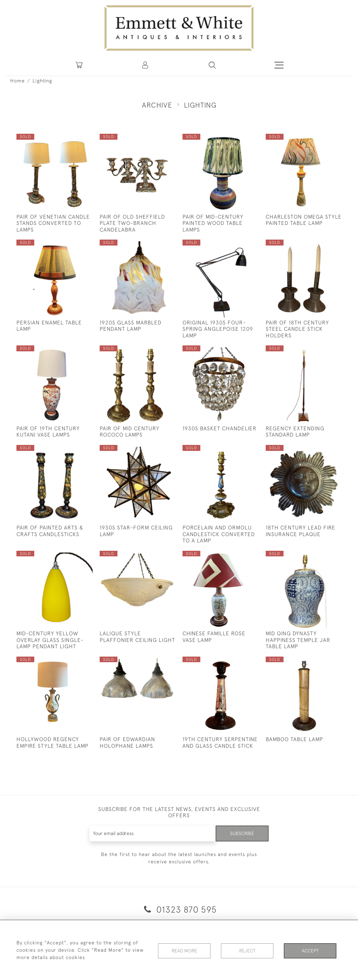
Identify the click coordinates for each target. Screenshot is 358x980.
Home (17, 80)
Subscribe (242, 833)
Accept (310, 950)
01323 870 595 (179, 909)
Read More (184, 950)
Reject (247, 950)
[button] (212, 65)
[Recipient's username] (153, 833)
